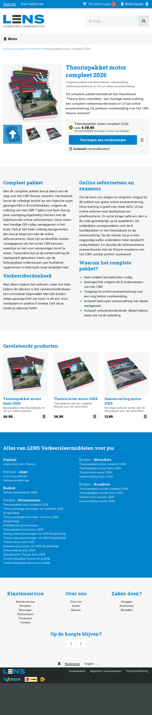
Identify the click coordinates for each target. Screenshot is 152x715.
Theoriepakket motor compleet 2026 (67, 49)
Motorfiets (35, 49)
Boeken (21, 49)
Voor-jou (8, 49)
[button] (134, 4)
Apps (23, 472)
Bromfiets (102, 484)
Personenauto (29, 500)
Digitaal (9, 460)
